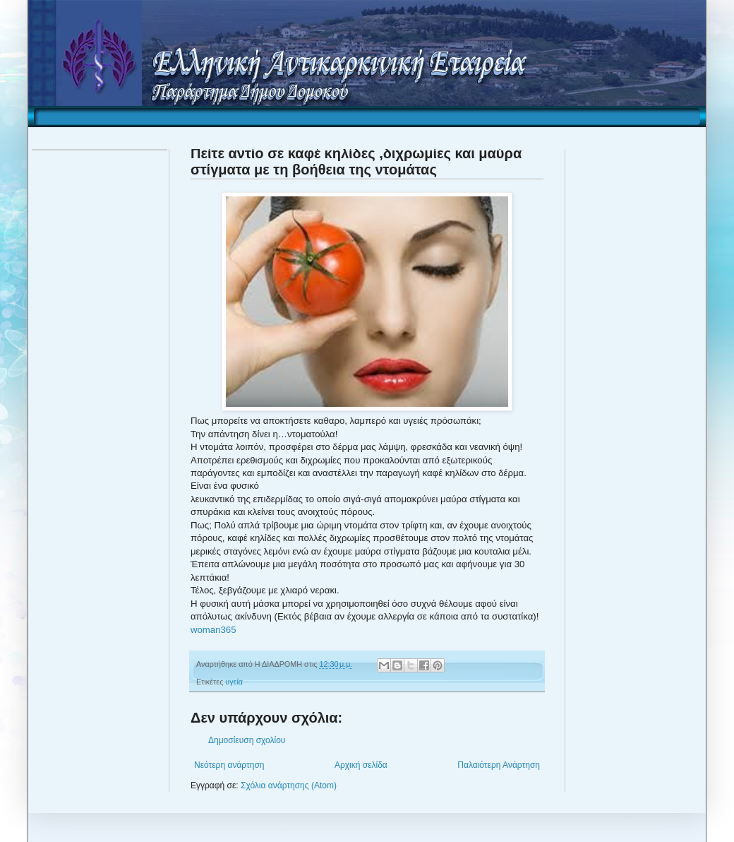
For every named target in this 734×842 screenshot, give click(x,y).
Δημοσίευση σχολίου (246, 740)
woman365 (213, 629)
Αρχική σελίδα (361, 765)
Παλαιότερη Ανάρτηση (498, 765)
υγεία (234, 681)
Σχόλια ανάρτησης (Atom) (289, 785)
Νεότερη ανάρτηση (229, 765)
